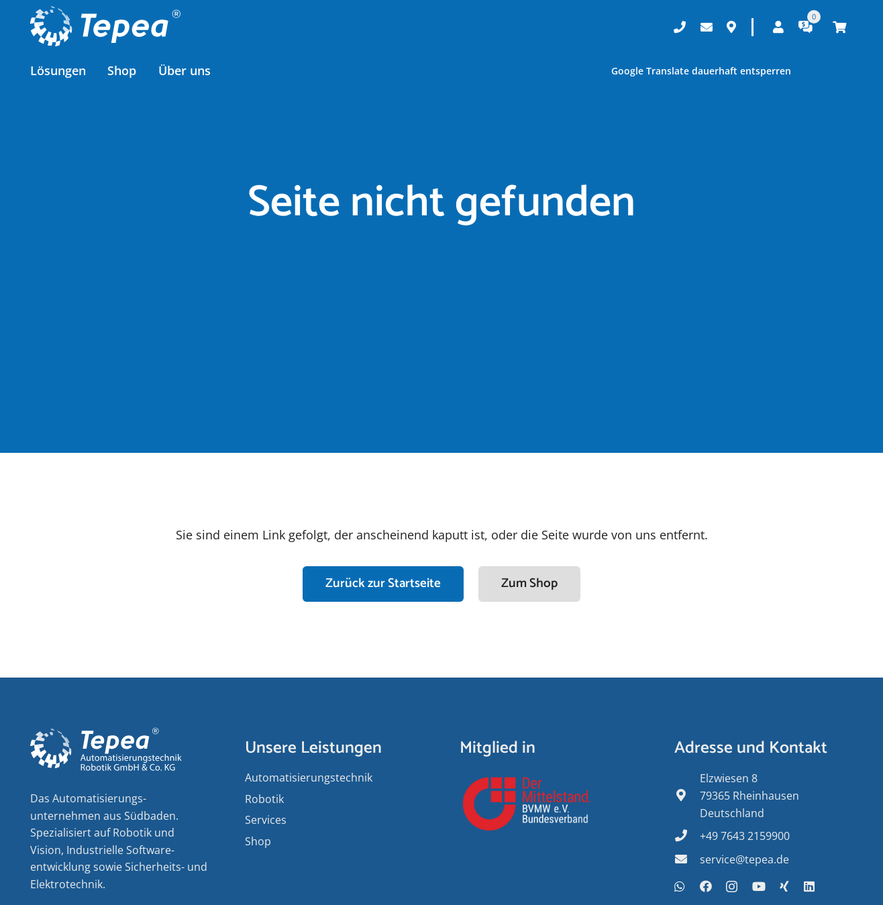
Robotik (264, 799)
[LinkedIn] (809, 886)
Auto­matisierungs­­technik (308, 777)
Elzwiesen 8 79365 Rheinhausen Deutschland (749, 795)
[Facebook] (706, 886)
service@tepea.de (744, 859)
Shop (258, 841)
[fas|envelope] (687, 860)
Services (266, 819)
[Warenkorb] (839, 27)
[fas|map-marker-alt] (687, 796)
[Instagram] (731, 887)
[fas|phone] (687, 836)
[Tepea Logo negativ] (105, 26)
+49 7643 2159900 (745, 836)
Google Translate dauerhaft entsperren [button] (700, 70)
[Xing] (784, 886)
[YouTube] (759, 886)
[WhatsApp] (679, 886)
